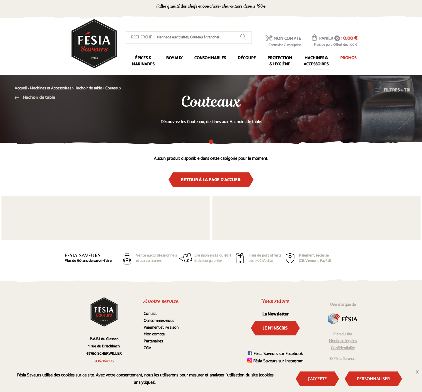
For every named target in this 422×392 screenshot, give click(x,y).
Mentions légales (343, 341)
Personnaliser (373, 379)
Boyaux (174, 58)
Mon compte (154, 334)
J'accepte (317, 379)
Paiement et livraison (161, 327)
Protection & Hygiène (280, 61)
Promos (348, 58)
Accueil (21, 88)
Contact (150, 313)
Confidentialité (343, 348)
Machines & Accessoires (316, 61)
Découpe (247, 58)
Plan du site (342, 334)
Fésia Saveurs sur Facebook (275, 353)
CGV (147, 348)
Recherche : (142, 37)
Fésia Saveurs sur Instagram (275, 361)
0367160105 (305, 7)
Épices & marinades (143, 61)
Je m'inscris (275, 328)
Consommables (210, 58)
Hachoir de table (35, 97)
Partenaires (153, 341)
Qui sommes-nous (159, 321)
